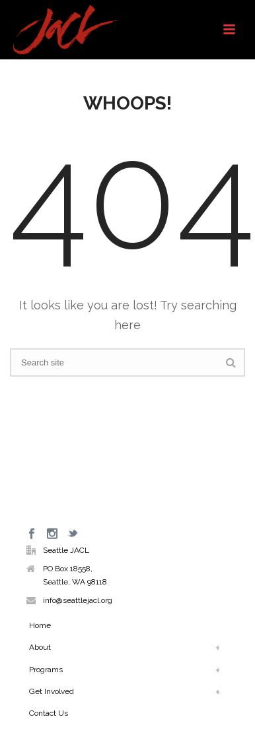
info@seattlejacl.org (77, 600)
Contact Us (48, 713)
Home (40, 625)
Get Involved (51, 691)
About (40, 647)
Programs (46, 669)
